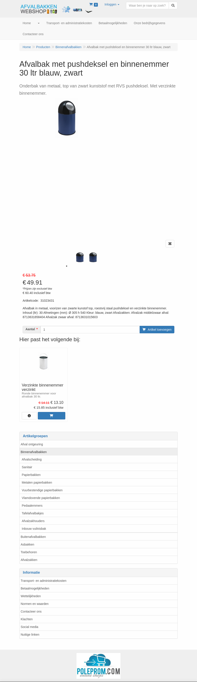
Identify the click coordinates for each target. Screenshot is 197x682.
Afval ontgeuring (32, 444)
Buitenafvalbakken (33, 537)
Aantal (30, 329)
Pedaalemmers (32, 505)
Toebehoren (29, 552)
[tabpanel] (80, 257)
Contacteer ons (31, 611)
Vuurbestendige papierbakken (42, 490)
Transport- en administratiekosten (43, 580)
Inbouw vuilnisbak (34, 528)
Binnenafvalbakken (34, 452)
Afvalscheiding (32, 459)
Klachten (27, 619)
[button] (112, 4)
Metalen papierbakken (37, 482)
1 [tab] (66, 266)
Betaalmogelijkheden (35, 588)
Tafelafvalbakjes (33, 513)
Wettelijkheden (31, 596)
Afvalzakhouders (33, 521)
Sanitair (27, 467)
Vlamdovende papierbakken (41, 498)
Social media (29, 627)
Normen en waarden (35, 604)
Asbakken (27, 544)
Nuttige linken (30, 634)
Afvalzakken (29, 560)
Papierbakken (31, 475)
